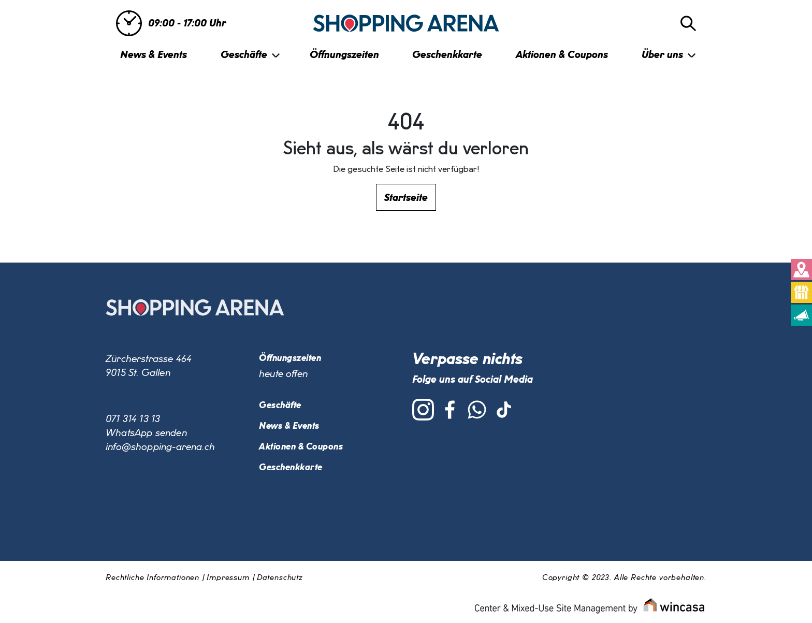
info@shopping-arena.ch (160, 447)
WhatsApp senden (146, 433)
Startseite (406, 197)
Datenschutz (279, 578)
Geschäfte (244, 55)
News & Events (153, 55)
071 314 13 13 (133, 419)
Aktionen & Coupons (562, 55)
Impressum (228, 578)
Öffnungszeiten (344, 55)
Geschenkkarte (447, 55)
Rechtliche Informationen (152, 578)
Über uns (662, 55)
